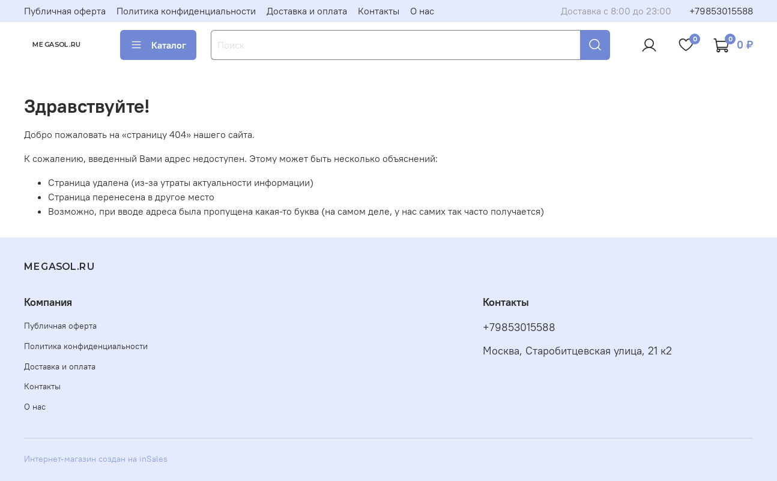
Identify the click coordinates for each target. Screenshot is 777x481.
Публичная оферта (65, 11)
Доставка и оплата (307, 11)
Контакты (378, 11)
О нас (422, 11)
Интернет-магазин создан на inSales (96, 458)
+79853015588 (721, 11)
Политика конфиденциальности (186, 11)
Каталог (158, 45)
